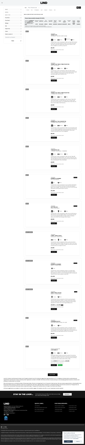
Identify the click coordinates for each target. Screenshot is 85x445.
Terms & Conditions (46, 432)
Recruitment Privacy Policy (20, 432)
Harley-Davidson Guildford (59, 405)
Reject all (77, 441)
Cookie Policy (58, 432)
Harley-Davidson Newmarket (60, 407)
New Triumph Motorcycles (39, 409)
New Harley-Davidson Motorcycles (41, 407)
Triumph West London (73, 405)
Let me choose (75, 438)
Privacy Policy (53, 432)
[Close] (80, 18)
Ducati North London (58, 411)
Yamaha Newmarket (58, 409)
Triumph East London (72, 407)
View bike (53, 80)
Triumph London (72, 411)
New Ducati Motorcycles (39, 411)
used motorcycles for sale (29, 430)
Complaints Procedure (5, 432)
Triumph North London (73, 409)
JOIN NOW (66, 394)
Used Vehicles (37, 405)
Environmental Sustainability (37, 432)
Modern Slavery (12, 432)
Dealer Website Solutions (4, 428)
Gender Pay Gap (28, 432)
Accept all (68, 441)
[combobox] (13, 10)
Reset (16, 40)
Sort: (26, 7)
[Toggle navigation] (2, 3)
